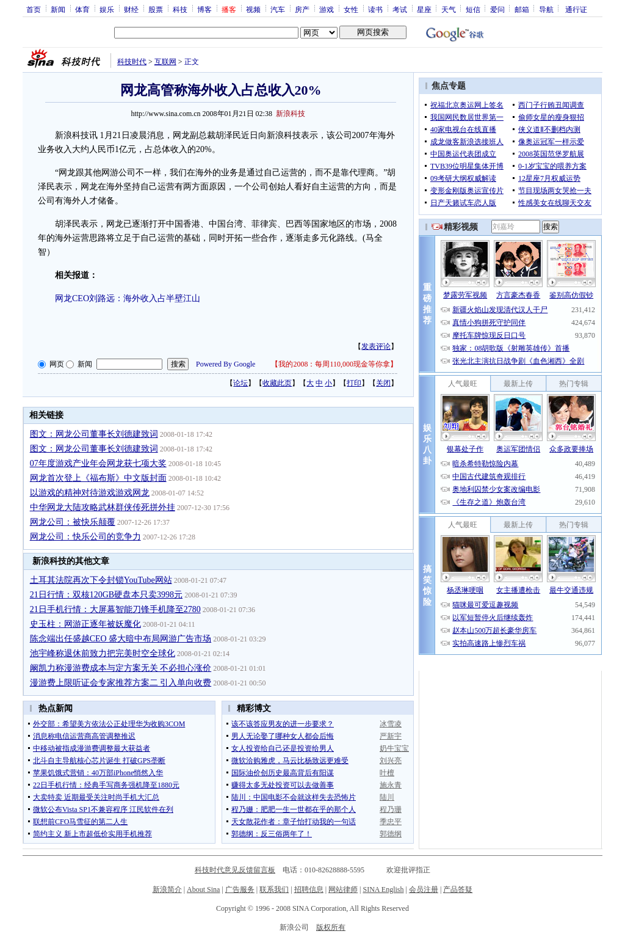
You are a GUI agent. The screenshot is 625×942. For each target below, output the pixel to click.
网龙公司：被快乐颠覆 (72, 522)
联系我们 (274, 889)
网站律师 (343, 889)
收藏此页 (277, 383)
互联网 (165, 61)
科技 (180, 9)
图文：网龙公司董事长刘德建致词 (94, 434)
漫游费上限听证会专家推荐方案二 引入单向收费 (121, 682)
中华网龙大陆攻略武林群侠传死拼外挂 (102, 507)
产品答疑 (457, 889)
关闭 (383, 383)
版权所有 (330, 927)
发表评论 (376, 346)
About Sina (203, 889)
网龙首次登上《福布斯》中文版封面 (98, 478)
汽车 (277, 9)
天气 (448, 9)
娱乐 (106, 9)
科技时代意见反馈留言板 (235, 870)
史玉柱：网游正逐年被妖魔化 (85, 624)
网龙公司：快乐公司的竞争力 (85, 536)
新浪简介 (167, 889)
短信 (473, 9)
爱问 (497, 9)
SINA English (383, 889)
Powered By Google (225, 364)
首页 (33, 9)
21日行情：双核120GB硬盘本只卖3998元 (106, 594)
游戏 (326, 9)
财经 (131, 9)
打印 (354, 383)
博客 (204, 9)
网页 (56, 364)
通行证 (576, 9)
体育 (82, 9)
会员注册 (423, 889)
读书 (375, 9)
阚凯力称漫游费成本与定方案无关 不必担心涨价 (121, 668)
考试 (399, 9)
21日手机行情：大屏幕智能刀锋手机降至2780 (115, 609)
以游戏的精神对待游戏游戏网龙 (90, 492)
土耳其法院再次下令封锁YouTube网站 (101, 580)
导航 (546, 9)
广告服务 (240, 889)
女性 (351, 9)
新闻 (58, 9)
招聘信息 (308, 889)
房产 (302, 9)
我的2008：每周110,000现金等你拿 (334, 364)
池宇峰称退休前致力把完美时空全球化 (102, 653)
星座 (424, 9)
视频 (253, 9)
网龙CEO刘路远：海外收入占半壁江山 (127, 298)
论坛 (240, 383)
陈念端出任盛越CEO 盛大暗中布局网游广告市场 (121, 638)
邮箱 (522, 9)
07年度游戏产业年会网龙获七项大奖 (98, 463)
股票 (155, 9)
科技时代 (131, 61)
